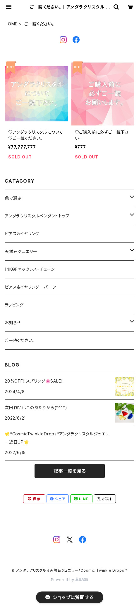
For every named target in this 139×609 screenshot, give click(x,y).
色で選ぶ (13, 198)
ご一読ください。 (20, 340)
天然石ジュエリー (21, 251)
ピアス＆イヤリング (22, 233)
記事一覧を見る (70, 471)
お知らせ (13, 322)
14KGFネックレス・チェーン (30, 269)
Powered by (69, 579)
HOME (11, 23)
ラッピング (14, 304)
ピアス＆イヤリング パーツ (30, 287)
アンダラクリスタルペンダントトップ (37, 215)
